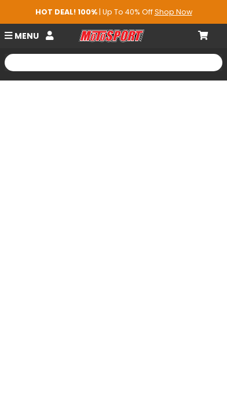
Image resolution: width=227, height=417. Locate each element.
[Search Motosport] (113, 62)
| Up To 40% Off (113, 12)
